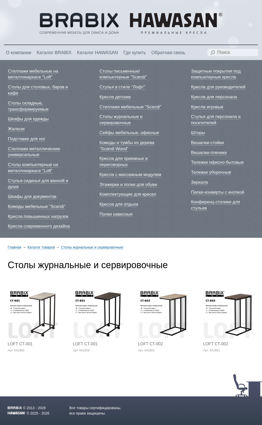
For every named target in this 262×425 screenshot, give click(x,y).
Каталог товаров (41, 247)
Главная (14, 247)
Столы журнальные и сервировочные (92, 247)
